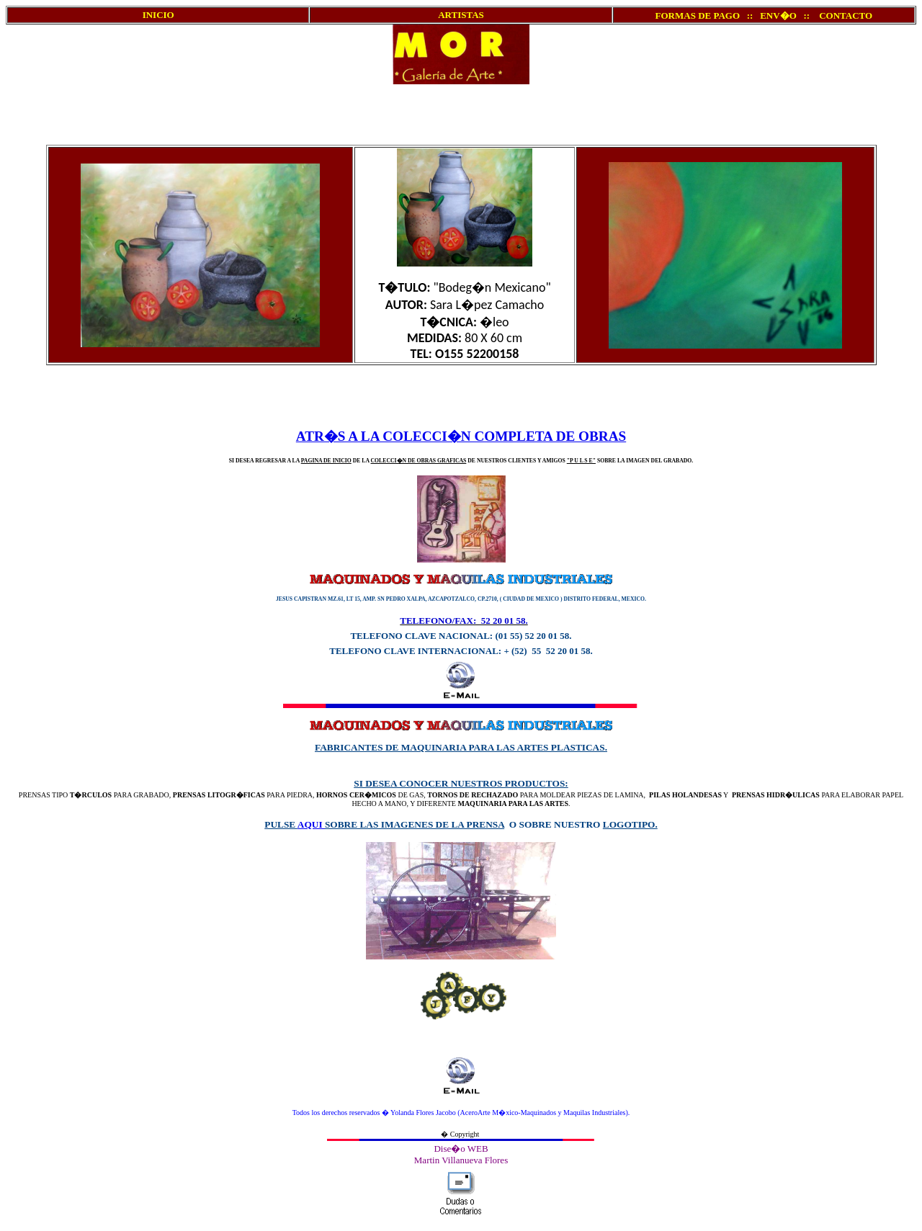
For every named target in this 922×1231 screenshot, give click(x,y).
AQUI (311, 824)
